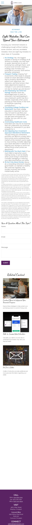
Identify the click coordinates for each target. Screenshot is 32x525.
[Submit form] (5, 263)
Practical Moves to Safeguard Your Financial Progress (14, 301)
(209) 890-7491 (18, 497)
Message (4, 247)
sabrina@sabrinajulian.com (16, 524)
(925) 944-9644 (18, 501)
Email (3, 237)
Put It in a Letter (8, 367)
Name (3, 226)
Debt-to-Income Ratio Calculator (14, 334)
